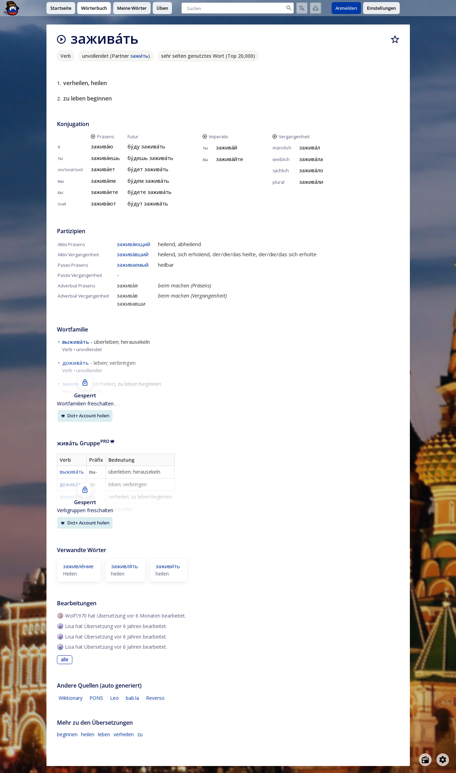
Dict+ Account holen (85, 415)
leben (104, 734)
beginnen (67, 734)
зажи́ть (139, 56)
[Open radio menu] (425, 759)
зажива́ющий (133, 244)
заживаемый (133, 264)
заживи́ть (167, 566)
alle (64, 659)
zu (140, 734)
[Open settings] (442, 759)
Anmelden (346, 8)
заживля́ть (124, 566)
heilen (87, 734)
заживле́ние (78, 566)
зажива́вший (133, 254)
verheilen (124, 734)
